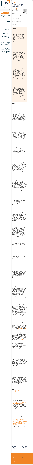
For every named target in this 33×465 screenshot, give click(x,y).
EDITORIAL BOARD (7, 12)
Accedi (5, 8)
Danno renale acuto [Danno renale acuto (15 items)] (4, 21)
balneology (16, 442)
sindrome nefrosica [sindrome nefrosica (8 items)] (8, 49)
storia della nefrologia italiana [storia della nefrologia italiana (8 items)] (4, 50)
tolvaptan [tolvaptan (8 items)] (9, 50)
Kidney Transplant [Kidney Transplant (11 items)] (6, 37)
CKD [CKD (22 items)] (6, 20)
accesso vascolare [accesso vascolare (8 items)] (3, 15)
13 (25, 328)
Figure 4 (22, 328)
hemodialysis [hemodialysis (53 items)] (4, 29)
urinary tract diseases (20, 442)
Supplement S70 (14, 2)
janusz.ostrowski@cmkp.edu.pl (17, 23)
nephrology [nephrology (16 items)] (6, 42)
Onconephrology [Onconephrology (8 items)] (7, 43)
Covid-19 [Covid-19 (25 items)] (8, 20)
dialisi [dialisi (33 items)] (8, 21)
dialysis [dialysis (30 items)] (8, 25)
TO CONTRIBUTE (7, 13)
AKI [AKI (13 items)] (5, 16)
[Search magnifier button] (9, 9)
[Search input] (5, 9)
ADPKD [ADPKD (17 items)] (4, 16)
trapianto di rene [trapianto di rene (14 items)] (3, 51)
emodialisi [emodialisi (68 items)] (3, 27)
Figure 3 (19, 328)
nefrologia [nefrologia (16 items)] (2, 42)
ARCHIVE (3, 12)
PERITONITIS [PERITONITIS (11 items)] (5, 45)
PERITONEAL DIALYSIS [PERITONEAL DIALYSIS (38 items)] (5, 44)
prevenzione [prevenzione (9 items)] (3, 46)
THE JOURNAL (3, 13)
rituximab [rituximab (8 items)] (6, 47)
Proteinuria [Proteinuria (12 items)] (6, 46)
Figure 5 (22, 339)
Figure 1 (24, 239)
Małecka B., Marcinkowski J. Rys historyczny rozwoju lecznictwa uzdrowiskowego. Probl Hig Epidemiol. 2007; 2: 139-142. (19, 391)
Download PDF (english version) (16, 8)
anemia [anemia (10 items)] (7, 16)
